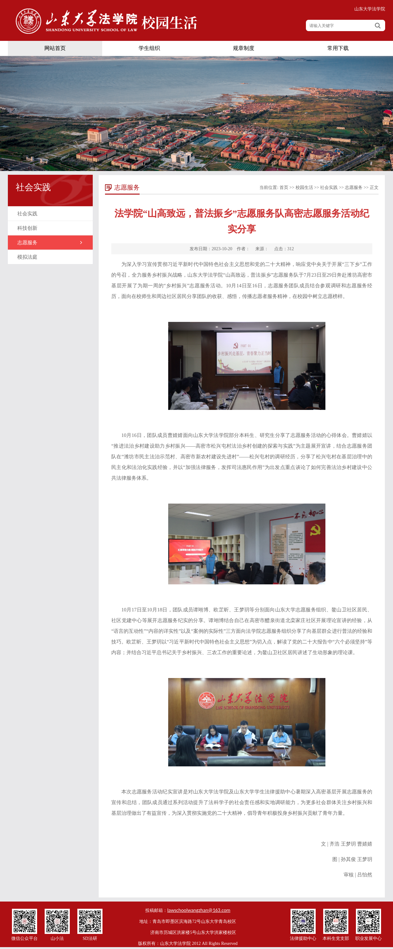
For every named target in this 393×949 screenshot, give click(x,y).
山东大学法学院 (369, 9)
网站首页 (55, 48)
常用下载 (338, 48)
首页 (284, 187)
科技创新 (27, 228)
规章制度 (243, 48)
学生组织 (149, 48)
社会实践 (27, 213)
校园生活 (304, 187)
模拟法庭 (27, 257)
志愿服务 (27, 242)
